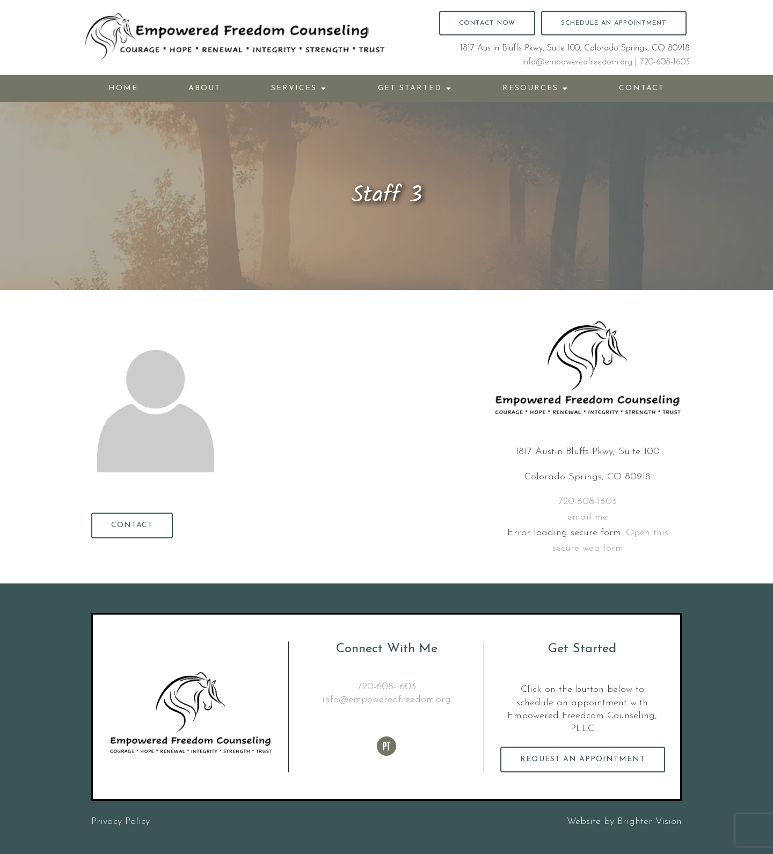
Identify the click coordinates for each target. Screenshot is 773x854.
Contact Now (487, 23)
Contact (642, 88)
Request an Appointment (582, 759)
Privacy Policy (120, 821)
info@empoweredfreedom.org (577, 62)
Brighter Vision (649, 821)
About (204, 88)
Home (123, 88)
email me (587, 517)
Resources (530, 88)
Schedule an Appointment (614, 23)
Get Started (410, 88)
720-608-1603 (665, 62)
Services (294, 88)
